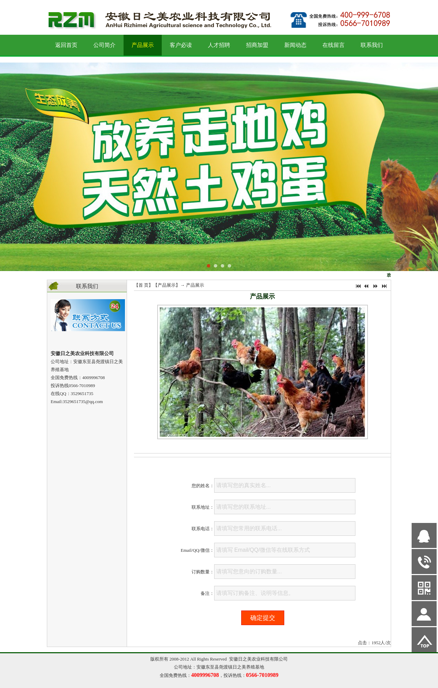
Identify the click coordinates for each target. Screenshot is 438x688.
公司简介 (104, 45)
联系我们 (372, 45)
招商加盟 (257, 45)
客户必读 (181, 45)
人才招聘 (219, 45)
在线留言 (333, 45)
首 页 (143, 285)
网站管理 (12, 681)
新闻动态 (295, 45)
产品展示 (143, 45)
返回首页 (66, 45)
